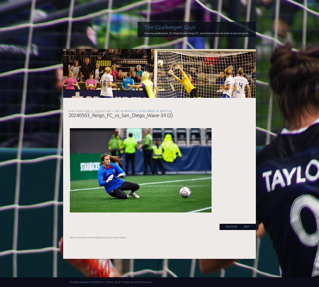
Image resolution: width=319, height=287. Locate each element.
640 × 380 (113, 111)
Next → (248, 227)
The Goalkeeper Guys (170, 27)
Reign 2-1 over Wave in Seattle (148, 111)
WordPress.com (143, 282)
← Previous (230, 227)
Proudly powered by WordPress (87, 282)
